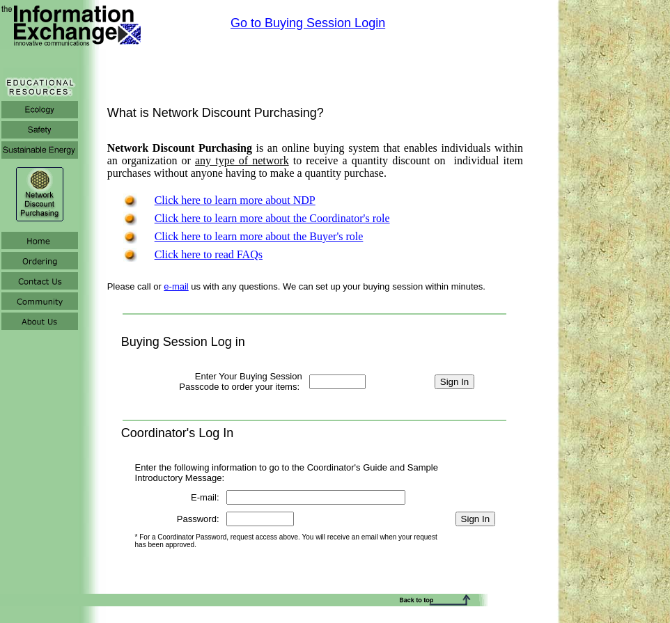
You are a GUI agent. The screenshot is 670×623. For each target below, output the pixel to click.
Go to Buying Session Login (308, 23)
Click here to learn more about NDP (235, 200)
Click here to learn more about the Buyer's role (259, 236)
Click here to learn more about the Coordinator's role (272, 218)
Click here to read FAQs (209, 254)
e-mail (176, 286)
